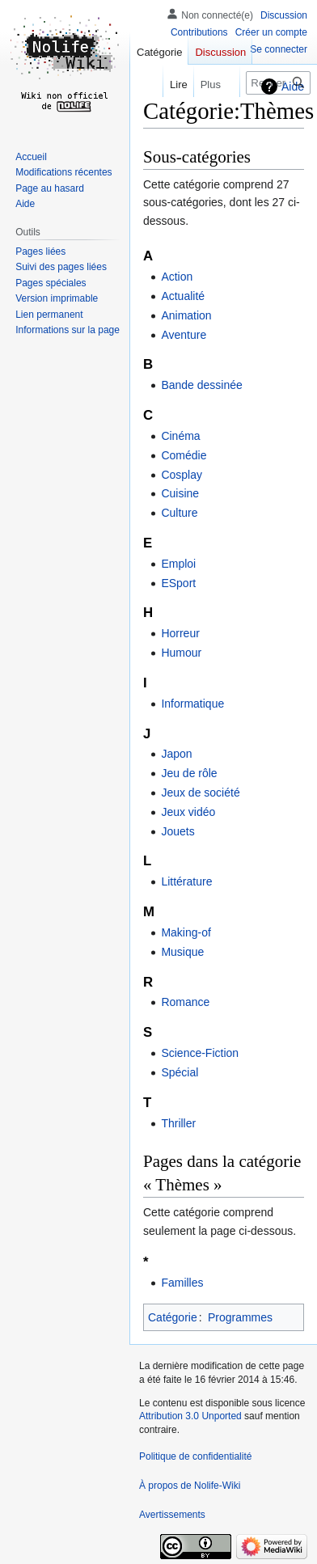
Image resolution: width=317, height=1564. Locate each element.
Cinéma (180, 435)
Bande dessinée (201, 384)
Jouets (177, 831)
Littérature (186, 881)
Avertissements (172, 1514)
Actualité (183, 296)
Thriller (178, 1123)
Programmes (240, 1317)
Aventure (183, 334)
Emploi (178, 563)
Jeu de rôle (189, 773)
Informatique (192, 703)
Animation (186, 315)
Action (176, 276)
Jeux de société (200, 792)
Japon (176, 753)
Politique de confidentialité (195, 1456)
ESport (178, 583)
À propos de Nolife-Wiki (189, 1485)
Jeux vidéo (188, 811)
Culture (179, 512)
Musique (182, 951)
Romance (185, 1001)
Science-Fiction (200, 1052)
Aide (292, 86)
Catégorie (172, 1317)
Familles (182, 1282)
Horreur (180, 633)
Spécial (179, 1072)
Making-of (185, 932)
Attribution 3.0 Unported (190, 1416)
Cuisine (180, 493)
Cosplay (181, 474)
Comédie (183, 455)
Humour (181, 652)
